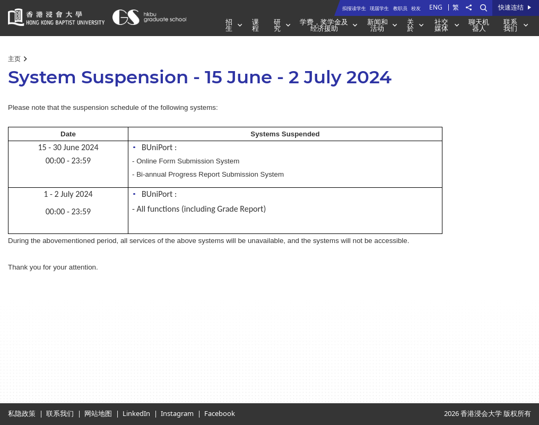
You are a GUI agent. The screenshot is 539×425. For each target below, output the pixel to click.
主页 (14, 59)
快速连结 (511, 8)
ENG (435, 7)
